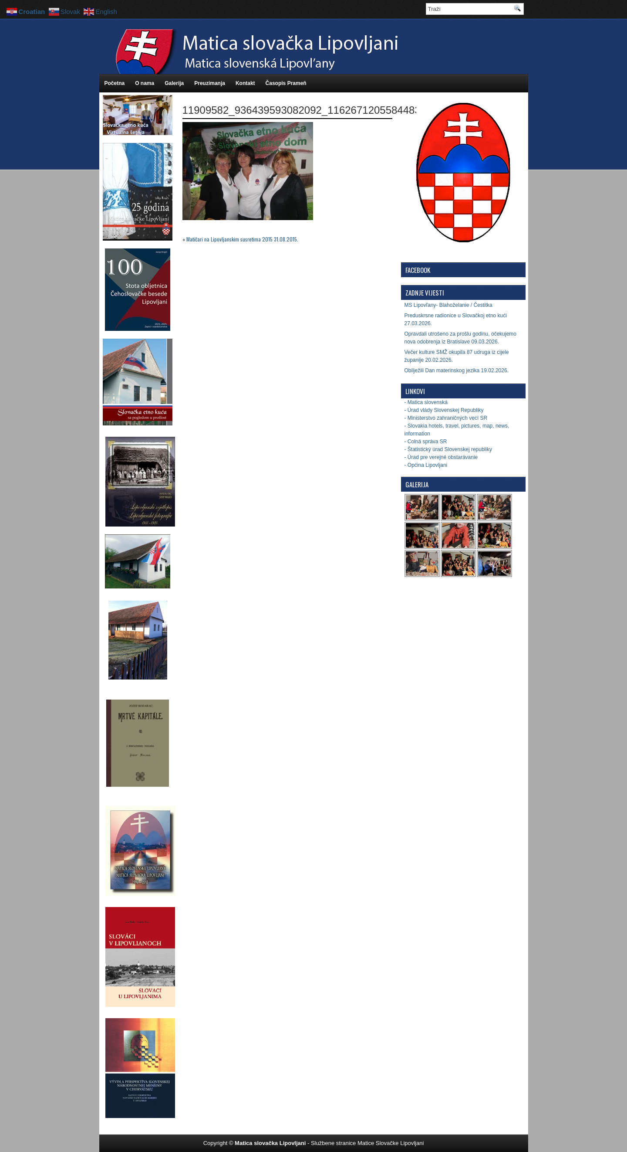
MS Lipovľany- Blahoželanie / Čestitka (448, 305)
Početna (114, 83)
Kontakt (245, 83)
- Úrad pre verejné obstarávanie (441, 457)
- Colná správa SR (426, 441)
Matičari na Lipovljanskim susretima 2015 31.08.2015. (242, 239)
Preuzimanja (209, 83)
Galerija (174, 83)
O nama (144, 83)
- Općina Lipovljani (426, 465)
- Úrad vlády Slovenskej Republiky (444, 410)
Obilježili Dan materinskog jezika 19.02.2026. (457, 370)
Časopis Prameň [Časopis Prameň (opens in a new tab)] (286, 83)
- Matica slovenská (426, 402)
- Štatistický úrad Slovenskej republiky (448, 449)
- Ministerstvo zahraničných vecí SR (446, 418)
